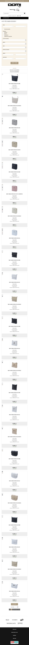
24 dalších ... (14, 604)
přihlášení (10, 15)
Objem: (4, 53)
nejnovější (14, 68)
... (17, 609)
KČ (17, 15)
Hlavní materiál (6, 38)
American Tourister (8, 36)
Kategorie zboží (6, 18)
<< (9, 609)
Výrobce (4, 31)
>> (19, 609)
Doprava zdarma (6, 49)
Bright (5, 33)
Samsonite (6, 35)
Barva (4, 42)
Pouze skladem (7, 29)
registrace (13, 15)
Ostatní (5, 32)
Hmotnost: (5, 57)
